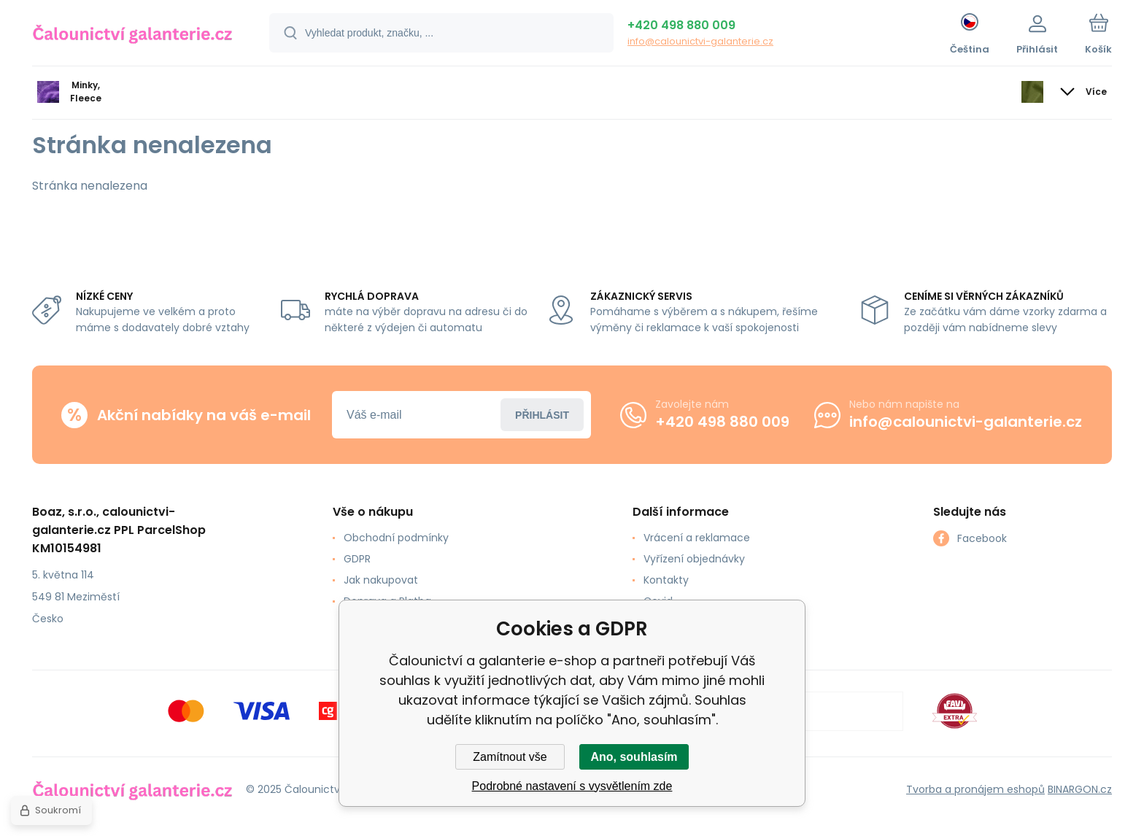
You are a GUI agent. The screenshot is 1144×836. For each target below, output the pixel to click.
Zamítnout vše (509, 757)
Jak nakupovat (381, 580)
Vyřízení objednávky (694, 558)
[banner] (132, 35)
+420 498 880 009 (681, 25)
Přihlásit (542, 414)
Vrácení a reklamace (697, 537)
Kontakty (666, 580)
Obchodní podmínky (396, 537)
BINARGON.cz (1080, 788)
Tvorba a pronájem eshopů (975, 788)
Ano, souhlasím (633, 757)
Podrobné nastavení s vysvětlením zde (572, 786)
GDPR (357, 558)
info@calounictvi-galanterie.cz (700, 41)
